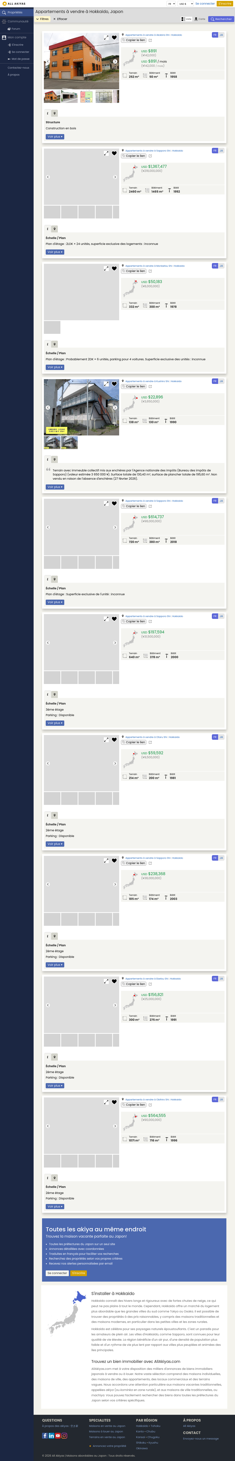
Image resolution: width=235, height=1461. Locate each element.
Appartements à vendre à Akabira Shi (147, 35)
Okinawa (142, 1448)
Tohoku (155, 1426)
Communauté (15, 21)
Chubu (150, 1431)
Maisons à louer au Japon (106, 1431)
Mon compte (14, 37)
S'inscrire (224, 3)
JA (221, 35)
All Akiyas (189, 1426)
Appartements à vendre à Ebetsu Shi (146, 978)
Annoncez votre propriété (107, 1446)
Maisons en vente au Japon (107, 1426)
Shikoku (141, 1442)
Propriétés (12, 12)
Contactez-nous (18, 68)
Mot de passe (19, 59)
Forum (14, 29)
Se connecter (205, 4)
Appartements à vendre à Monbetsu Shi (148, 265)
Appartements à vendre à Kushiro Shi (147, 381)
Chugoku (153, 1437)
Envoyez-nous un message (201, 1438)
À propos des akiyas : (60, 1426)
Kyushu (153, 1442)
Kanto (140, 1431)
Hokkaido (176, 35)
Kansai (140, 1437)
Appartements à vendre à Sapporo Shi (147, 150)
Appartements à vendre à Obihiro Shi (147, 1099)
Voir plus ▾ (55, 136)
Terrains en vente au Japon (107, 1437)
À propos (13, 74)
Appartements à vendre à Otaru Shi (146, 737)
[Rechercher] (221, 19)
